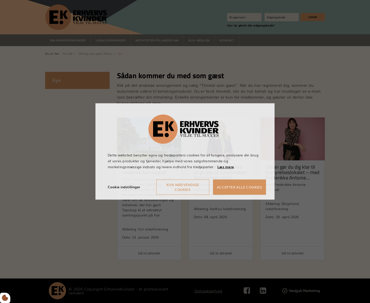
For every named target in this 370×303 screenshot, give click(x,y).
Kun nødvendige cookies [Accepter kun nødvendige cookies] (182, 187)
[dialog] (185, 151)
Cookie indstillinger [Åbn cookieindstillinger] (124, 187)
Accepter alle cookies (239, 187)
